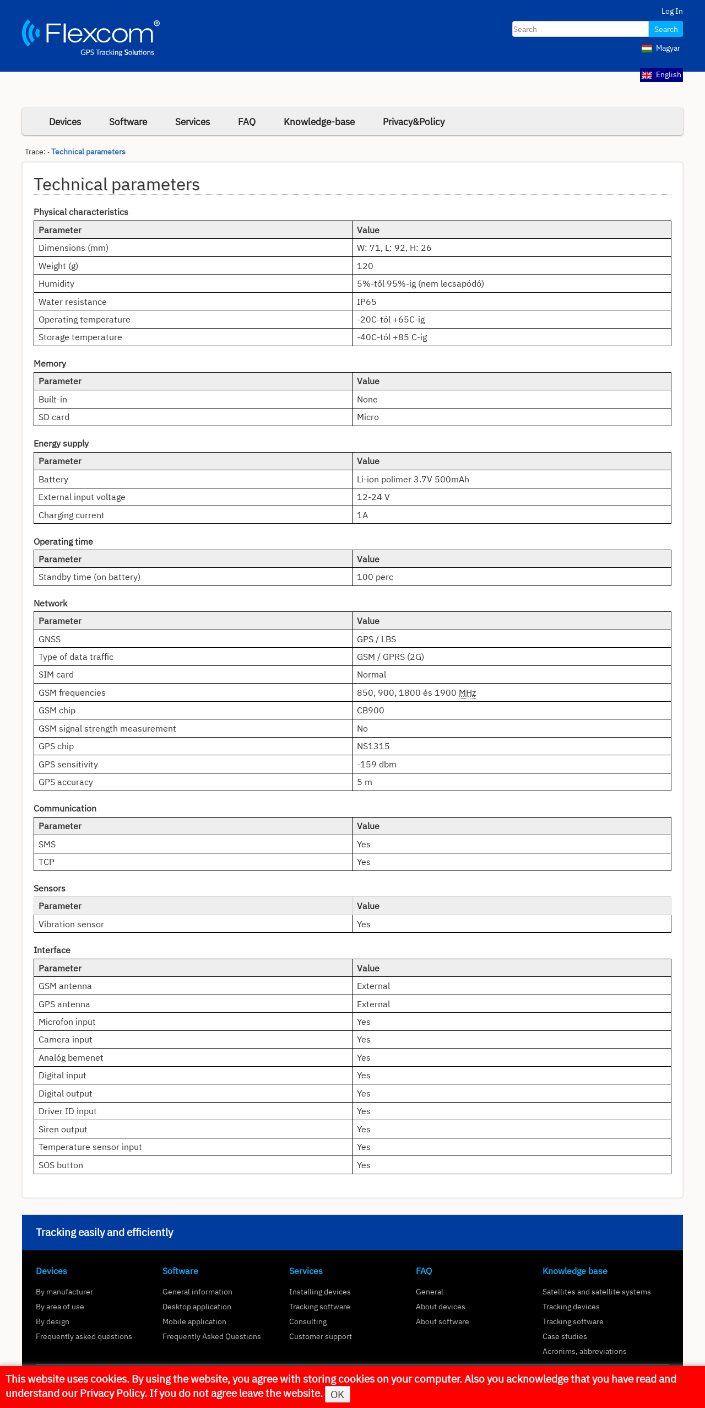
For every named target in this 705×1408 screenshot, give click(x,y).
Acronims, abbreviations (585, 1351)
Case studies (565, 1336)
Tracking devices (571, 1306)
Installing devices (320, 1291)
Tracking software (319, 1306)
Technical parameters (88, 152)
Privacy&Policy (413, 121)
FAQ (247, 121)
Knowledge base (575, 1270)
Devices (65, 121)
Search (666, 29)
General (429, 1291)
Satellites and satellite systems (597, 1291)
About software (442, 1321)
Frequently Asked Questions (211, 1336)
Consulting (308, 1321)
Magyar (661, 48)
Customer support (320, 1336)
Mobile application (194, 1321)
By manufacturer (64, 1291)
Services (192, 121)
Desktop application (196, 1306)
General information (197, 1291)
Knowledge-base (319, 121)
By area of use (60, 1306)
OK (337, 1394)
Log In (672, 11)
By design (52, 1321)
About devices (440, 1306)
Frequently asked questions (84, 1336)
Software (128, 121)
